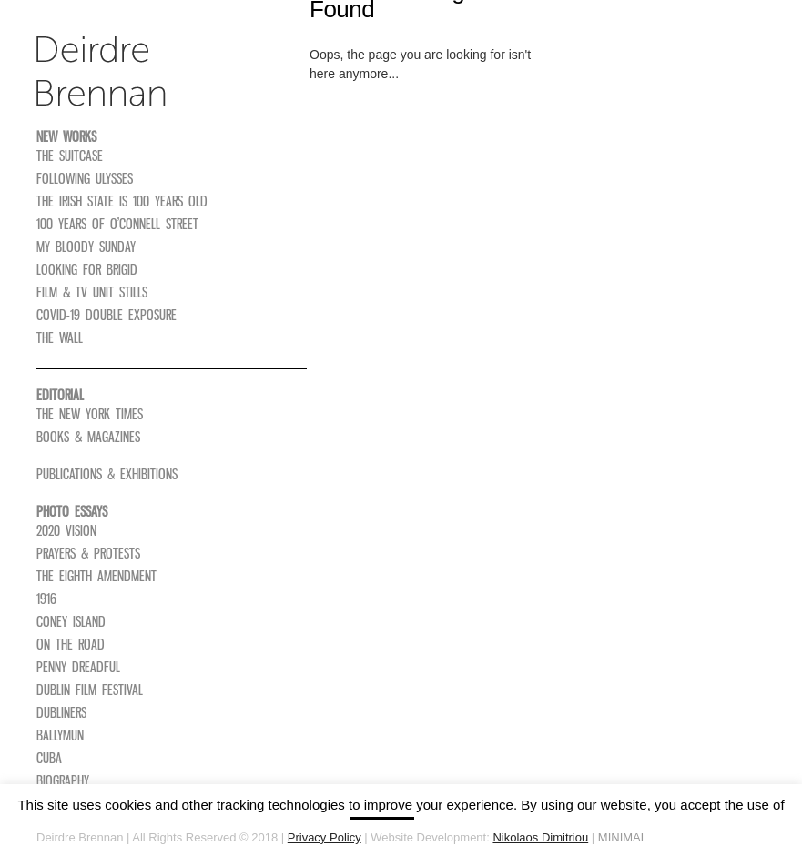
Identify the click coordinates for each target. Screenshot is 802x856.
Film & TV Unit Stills (91, 292)
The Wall (59, 337)
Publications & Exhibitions (107, 474)
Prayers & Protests (88, 553)
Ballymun (60, 735)
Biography (62, 780)
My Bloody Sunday (86, 246)
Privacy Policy (324, 837)
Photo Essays (71, 511)
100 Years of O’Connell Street (117, 224)
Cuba (49, 757)
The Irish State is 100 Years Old (122, 201)
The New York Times (89, 414)
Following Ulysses (84, 178)
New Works (66, 136)
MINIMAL (622, 837)
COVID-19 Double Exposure (106, 314)
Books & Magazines (88, 436)
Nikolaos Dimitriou (540, 837)
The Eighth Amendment (96, 576)
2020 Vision (66, 530)
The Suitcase (69, 155)
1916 (46, 598)
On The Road (70, 644)
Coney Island (71, 621)
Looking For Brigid (86, 269)
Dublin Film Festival (89, 689)
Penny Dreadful (78, 667)
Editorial (60, 395)
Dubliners (61, 712)
